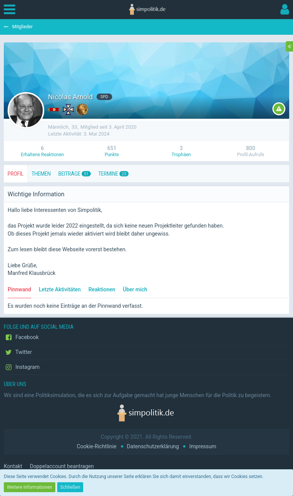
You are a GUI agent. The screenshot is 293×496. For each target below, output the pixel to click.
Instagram (22, 367)
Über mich (135, 289)
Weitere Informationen (29, 487)
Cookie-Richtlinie (96, 446)
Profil (16, 173)
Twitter (18, 352)
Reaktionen (102, 289)
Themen (41, 173)
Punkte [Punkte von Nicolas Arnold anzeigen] (112, 154)
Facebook (21, 337)
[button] (11, 9)
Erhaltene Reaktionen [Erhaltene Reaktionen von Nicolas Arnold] (42, 154)
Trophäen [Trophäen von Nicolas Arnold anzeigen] (181, 154)
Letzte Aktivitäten (60, 289)
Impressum (202, 446)
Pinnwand (19, 289)
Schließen (70, 487)
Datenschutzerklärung (153, 446)
